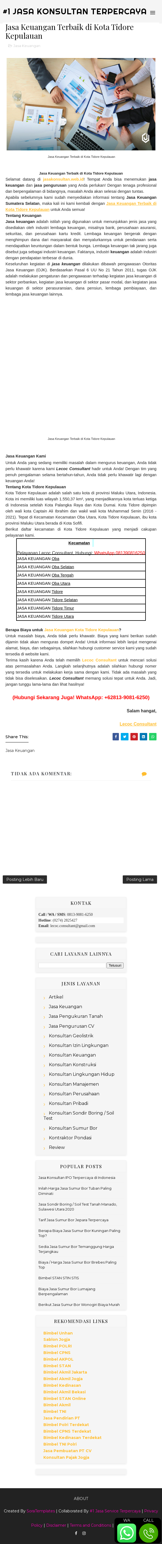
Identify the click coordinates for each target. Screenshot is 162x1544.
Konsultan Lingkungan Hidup (81, 1074)
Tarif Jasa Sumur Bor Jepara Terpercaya (73, 1220)
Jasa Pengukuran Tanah (76, 1016)
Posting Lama (139, 879)
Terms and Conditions (90, 1525)
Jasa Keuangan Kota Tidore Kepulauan (81, 630)
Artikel (56, 997)
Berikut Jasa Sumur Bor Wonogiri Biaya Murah (79, 1304)
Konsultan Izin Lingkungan (78, 1045)
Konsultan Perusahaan (74, 1093)
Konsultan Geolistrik (71, 1035)
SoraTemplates (41, 1511)
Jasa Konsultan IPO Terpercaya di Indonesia (76, 1177)
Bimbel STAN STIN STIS (58, 1278)
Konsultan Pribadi (68, 1103)
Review (57, 1147)
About (81, 1498)
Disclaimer (56, 1525)
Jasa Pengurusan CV (71, 1026)
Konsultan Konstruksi (72, 1064)
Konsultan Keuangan (72, 1055)
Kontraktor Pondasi (70, 1137)
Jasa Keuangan (26, 45)
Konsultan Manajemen (74, 1084)
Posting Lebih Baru (24, 879)
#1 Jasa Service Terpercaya (115, 1511)
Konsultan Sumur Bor (73, 1128)
